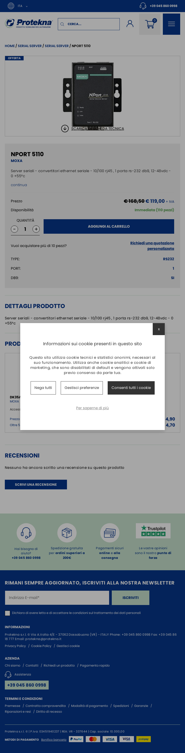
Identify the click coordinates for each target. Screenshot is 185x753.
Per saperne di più (92, 407)
